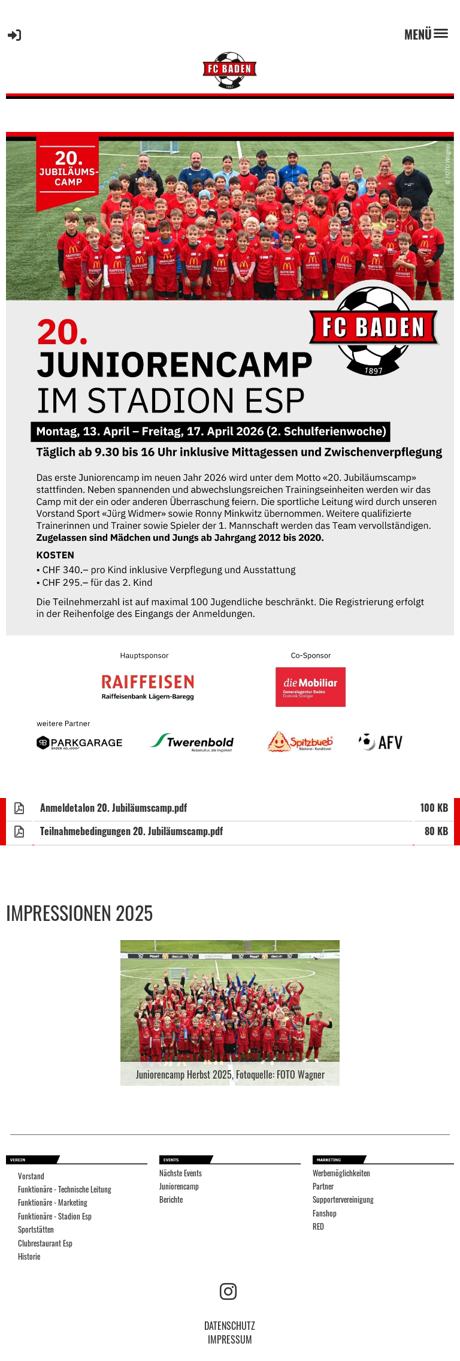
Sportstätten (36, 1229)
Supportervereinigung (343, 1199)
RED (318, 1226)
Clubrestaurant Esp (45, 1243)
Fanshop (325, 1213)
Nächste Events (180, 1173)
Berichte (171, 1199)
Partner (323, 1186)
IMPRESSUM (230, 1339)
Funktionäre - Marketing (52, 1202)
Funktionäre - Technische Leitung (64, 1189)
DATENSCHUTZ (229, 1325)
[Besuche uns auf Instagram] (228, 1290)
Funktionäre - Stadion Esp (55, 1216)
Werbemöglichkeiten (341, 1173)
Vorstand (31, 1176)
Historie (29, 1256)
